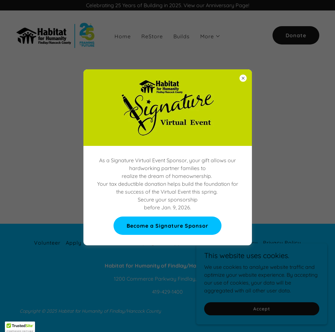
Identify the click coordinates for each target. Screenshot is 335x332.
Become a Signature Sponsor (167, 225)
